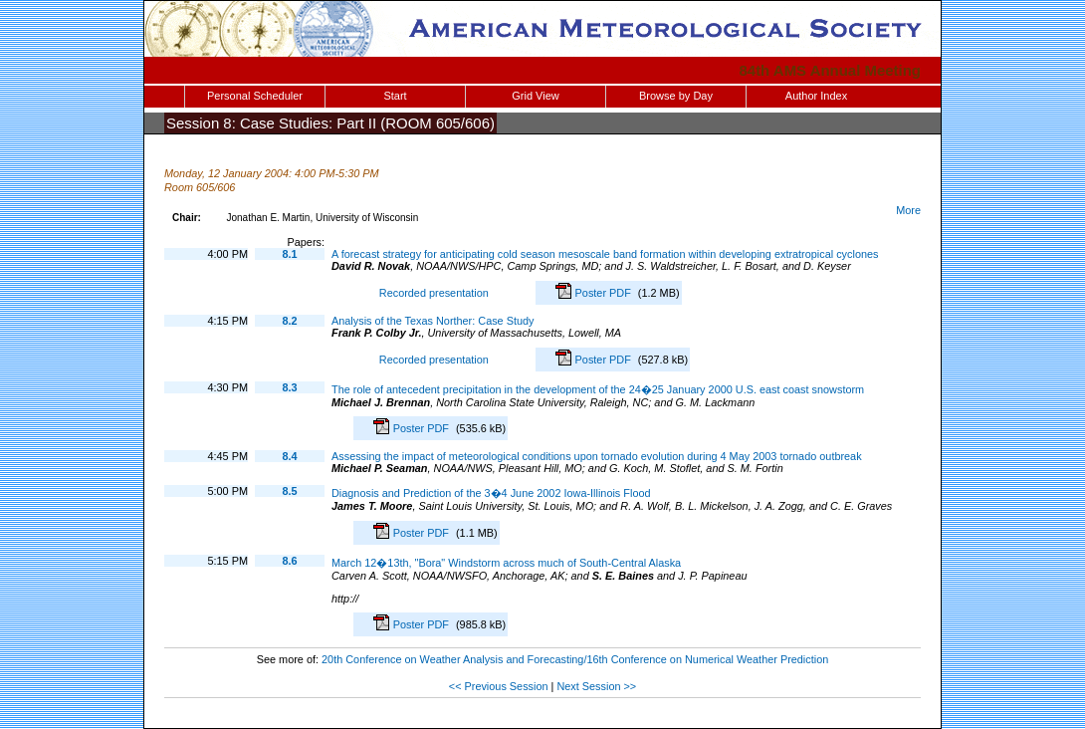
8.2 (289, 321)
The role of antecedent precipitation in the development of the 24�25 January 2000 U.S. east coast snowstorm (597, 389)
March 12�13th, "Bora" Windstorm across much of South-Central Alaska (506, 563)
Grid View (535, 96)
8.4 (289, 456)
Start (394, 96)
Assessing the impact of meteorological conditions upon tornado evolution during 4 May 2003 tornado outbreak (596, 456)
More (908, 210)
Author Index (816, 96)
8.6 (289, 561)
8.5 (289, 491)
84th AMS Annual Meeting (831, 70)
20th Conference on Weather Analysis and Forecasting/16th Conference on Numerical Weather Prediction (575, 659)
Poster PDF (604, 293)
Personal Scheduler (255, 96)
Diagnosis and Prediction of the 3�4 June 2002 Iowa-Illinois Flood (491, 493)
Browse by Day (676, 96)
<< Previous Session (498, 686)
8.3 (289, 387)
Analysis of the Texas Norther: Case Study (433, 321)
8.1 (289, 254)
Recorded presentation (431, 293)
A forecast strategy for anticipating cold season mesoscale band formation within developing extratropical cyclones (605, 254)
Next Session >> (596, 686)
